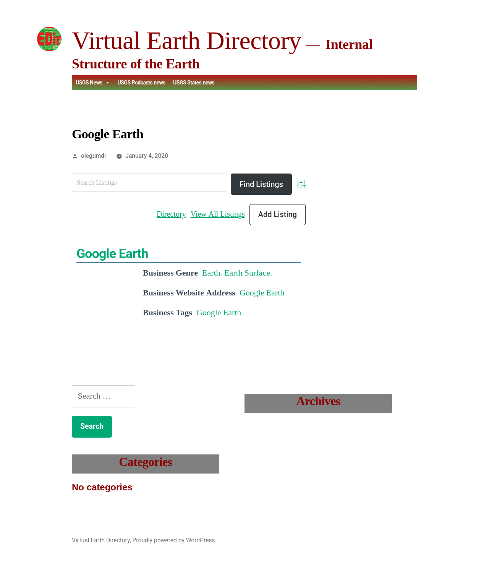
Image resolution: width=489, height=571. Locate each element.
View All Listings (218, 214)
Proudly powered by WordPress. (174, 540)
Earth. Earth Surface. (237, 273)
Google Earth (112, 253)
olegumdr (94, 155)
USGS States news (193, 82)
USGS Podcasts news (141, 82)
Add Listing (277, 214)
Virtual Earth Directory (186, 40)
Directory (171, 214)
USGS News (93, 82)
